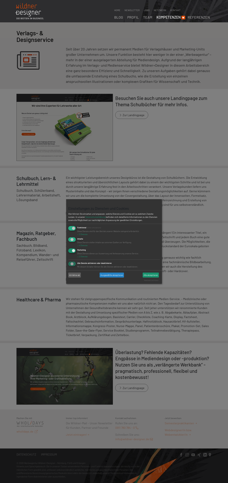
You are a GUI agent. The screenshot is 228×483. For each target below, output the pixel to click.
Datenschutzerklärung (95, 217)
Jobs (147, 10)
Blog (118, 17)
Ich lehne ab (74, 275)
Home (117, 10)
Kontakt (175, 10)
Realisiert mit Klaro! (151, 280)
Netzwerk (160, 10)
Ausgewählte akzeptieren (111, 275)
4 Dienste (82, 245)
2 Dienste (82, 234)
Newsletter (132, 10)
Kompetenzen (168, 17)
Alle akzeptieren (151, 275)
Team (147, 17)
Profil (133, 17)
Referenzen (199, 17)
